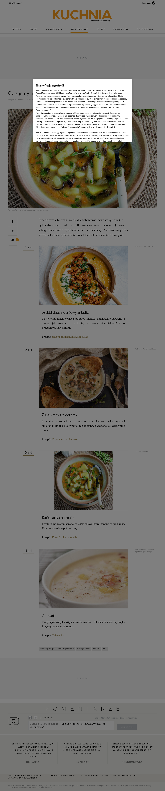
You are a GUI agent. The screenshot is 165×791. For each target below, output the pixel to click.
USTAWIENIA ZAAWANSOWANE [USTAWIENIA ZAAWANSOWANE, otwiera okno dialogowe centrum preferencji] (52, 137)
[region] (82, 110)
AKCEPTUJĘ (121, 137)
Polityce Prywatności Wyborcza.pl (74, 127)
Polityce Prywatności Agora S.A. (102, 127)
